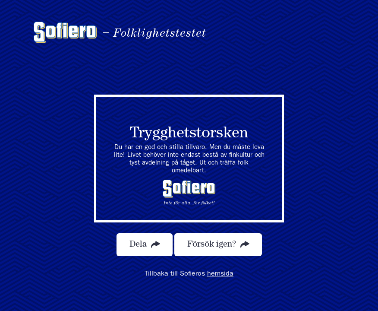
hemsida (220, 274)
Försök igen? (218, 244)
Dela (144, 244)
